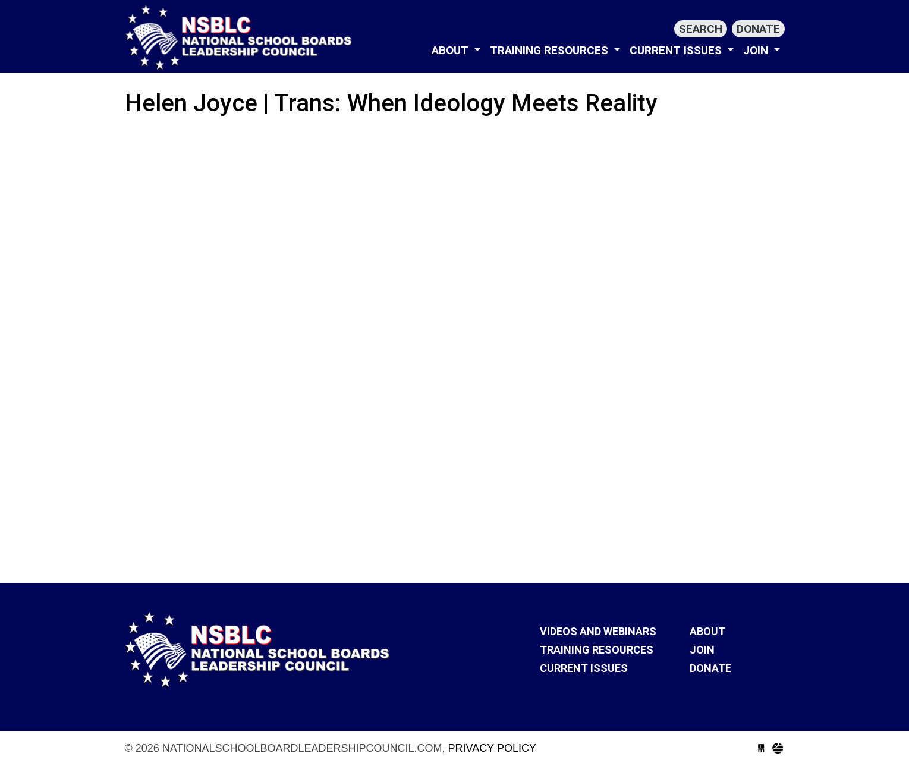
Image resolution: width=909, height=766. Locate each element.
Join (757, 50)
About (451, 50)
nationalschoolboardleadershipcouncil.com (241, 37)
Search (700, 29)
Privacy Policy (492, 748)
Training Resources (550, 50)
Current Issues (677, 50)
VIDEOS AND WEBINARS (598, 631)
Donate (758, 29)
